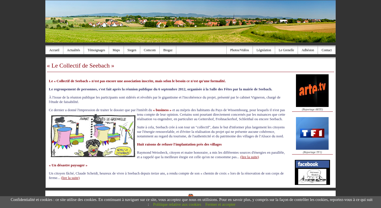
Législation (264, 50)
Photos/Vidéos (239, 50)
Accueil (54, 50)
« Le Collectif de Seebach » (80, 65)
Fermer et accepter (220, 204)
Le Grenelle (286, 50)
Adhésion (308, 50)
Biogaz (168, 50)
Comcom (150, 50)
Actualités (73, 50)
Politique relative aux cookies (177, 204)
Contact (327, 50)
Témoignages (96, 50)
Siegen (132, 50)
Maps (116, 50)
